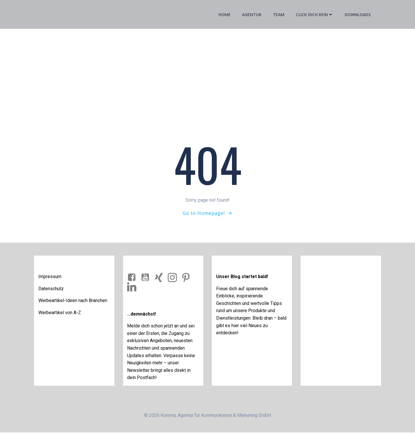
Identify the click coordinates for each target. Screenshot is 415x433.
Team (278, 14)
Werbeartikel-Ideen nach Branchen (73, 300)
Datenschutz (51, 289)
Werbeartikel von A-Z (60, 313)
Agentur (251, 14)
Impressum (50, 277)
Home (224, 14)
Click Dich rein (314, 14)
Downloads (358, 14)
